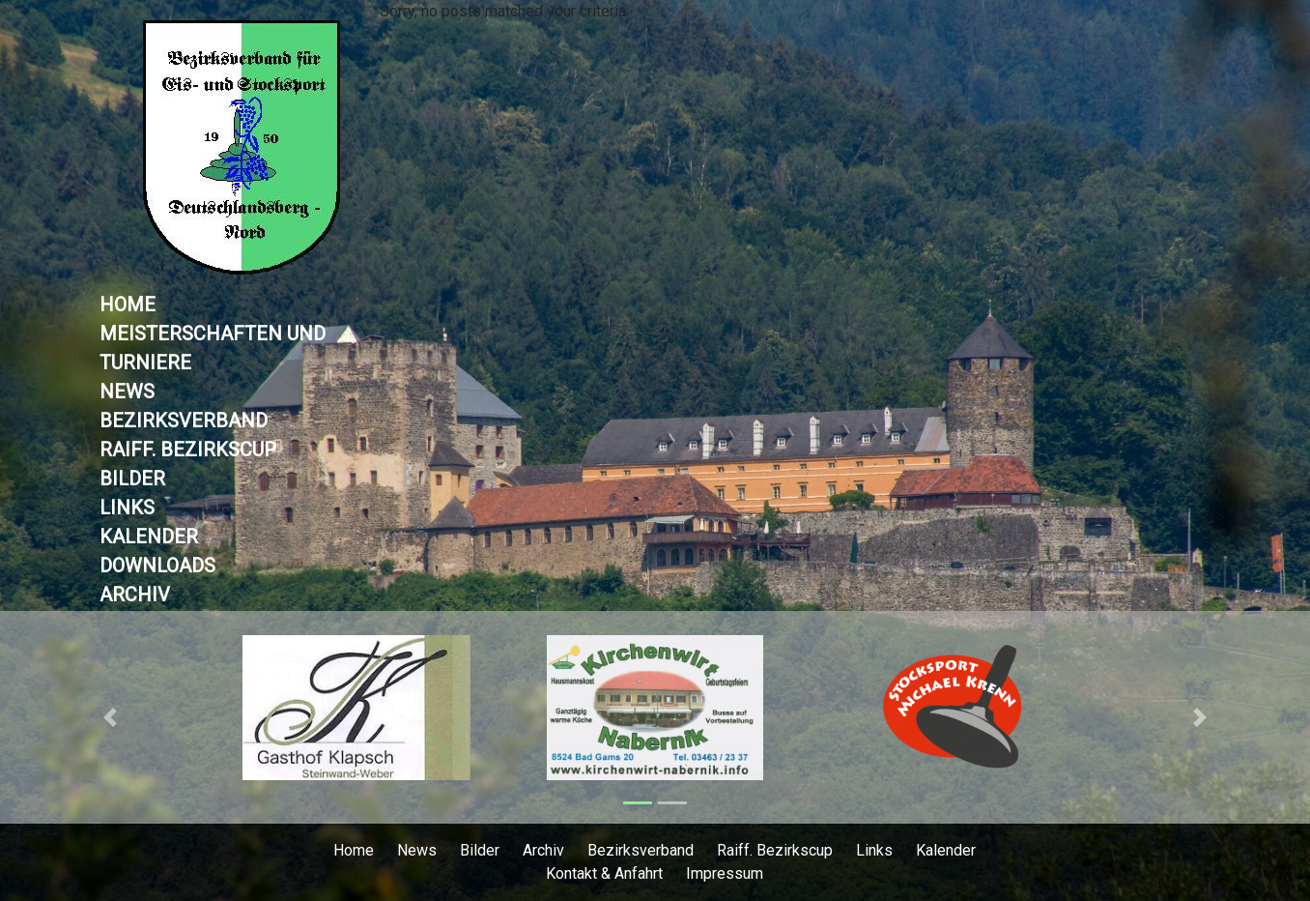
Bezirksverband (184, 420)
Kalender (149, 536)
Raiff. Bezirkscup (188, 449)
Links (127, 507)
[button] (110, 717)
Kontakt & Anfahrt (604, 873)
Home (128, 304)
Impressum (724, 873)
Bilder (132, 478)
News (127, 391)
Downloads (157, 565)
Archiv (135, 594)
